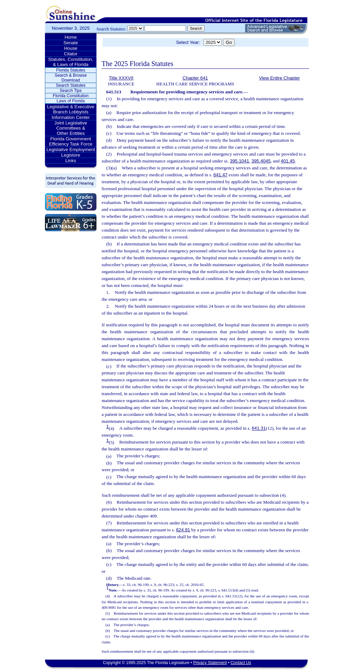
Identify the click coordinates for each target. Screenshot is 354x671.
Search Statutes (70, 85)
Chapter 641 (195, 78)
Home (71, 37)
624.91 (183, 529)
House (70, 48)
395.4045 (261, 161)
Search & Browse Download (71, 78)
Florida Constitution (70, 95)
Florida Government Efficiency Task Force (70, 141)
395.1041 (239, 161)
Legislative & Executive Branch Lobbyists (70, 109)
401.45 (288, 161)
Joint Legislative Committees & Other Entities (70, 128)
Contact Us (241, 662)
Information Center (71, 117)
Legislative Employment (70, 149)
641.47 (220, 174)
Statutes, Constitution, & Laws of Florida (70, 62)
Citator (70, 53)
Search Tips (71, 90)
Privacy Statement (210, 662)
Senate (70, 42)
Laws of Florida (71, 101)
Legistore (70, 155)
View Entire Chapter (279, 78)
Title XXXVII (121, 78)
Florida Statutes (70, 70)
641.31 (259, 428)
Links (70, 160)
